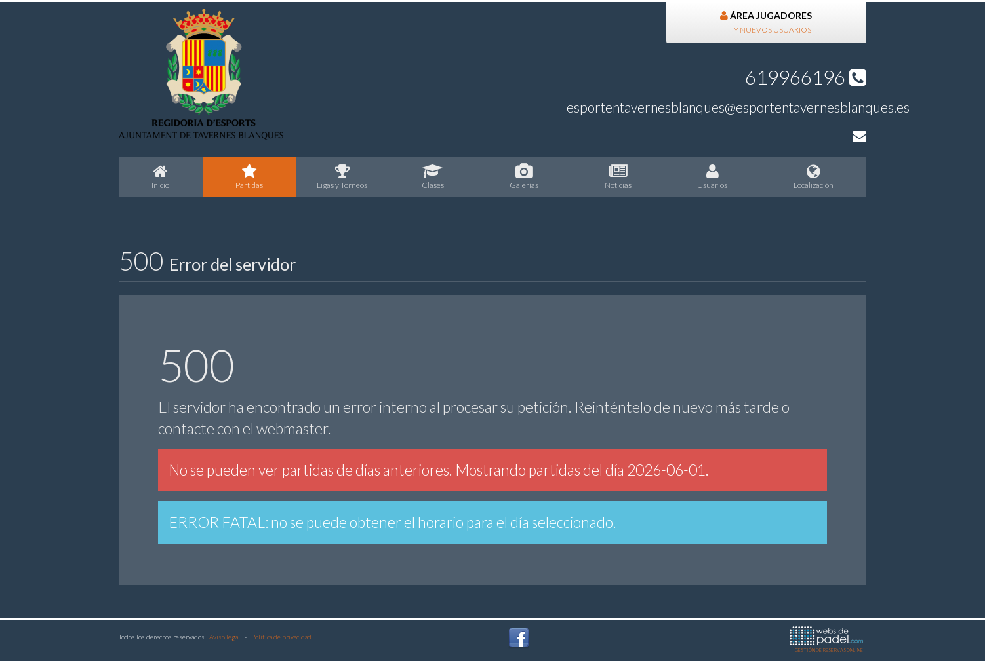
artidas (249, 177)
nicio (161, 177)
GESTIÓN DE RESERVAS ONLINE (826, 639)
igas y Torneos (342, 177)
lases (433, 177)
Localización (814, 177)
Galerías (524, 177)
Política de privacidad (281, 637)
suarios (712, 177)
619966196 (805, 76)
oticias (618, 177)
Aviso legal (224, 637)
